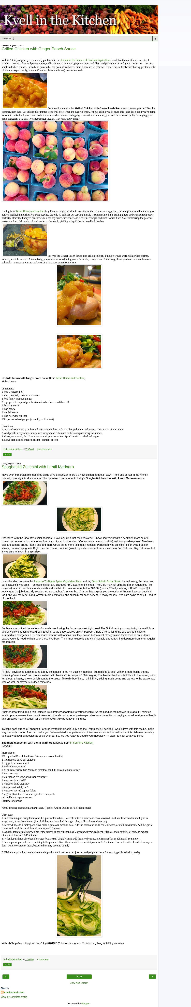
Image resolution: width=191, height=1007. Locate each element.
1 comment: (43, 959)
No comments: (44, 449)
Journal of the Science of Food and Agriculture (85, 60)
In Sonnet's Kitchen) (81, 742)
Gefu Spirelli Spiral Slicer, (106, 581)
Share (7, 454)
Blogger (85, 1003)
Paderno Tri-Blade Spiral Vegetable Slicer (58, 581)
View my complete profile (14, 997)
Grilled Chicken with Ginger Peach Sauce (39, 49)
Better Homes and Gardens (30, 211)
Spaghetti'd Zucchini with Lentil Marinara (38, 467)
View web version (79, 983)
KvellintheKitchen (14, 992)
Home (79, 976)
